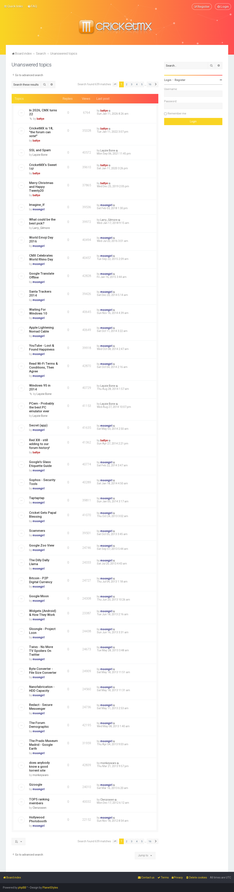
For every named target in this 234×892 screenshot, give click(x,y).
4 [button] (136, 84)
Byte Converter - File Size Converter (42, 670)
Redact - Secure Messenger (40, 706)
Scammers (37, 530)
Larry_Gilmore (41, 227)
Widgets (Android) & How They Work (42, 612)
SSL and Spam (40, 150)
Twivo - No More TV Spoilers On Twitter (41, 650)
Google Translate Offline (41, 275)
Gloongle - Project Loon (42, 630)
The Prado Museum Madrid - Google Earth (43, 744)
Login (167, 79)
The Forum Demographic (39, 724)
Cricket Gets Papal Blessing (42, 514)
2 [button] (126, 84)
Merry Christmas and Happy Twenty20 (41, 186)
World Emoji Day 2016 (41, 239)
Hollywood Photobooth (38, 819)
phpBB (22, 887)
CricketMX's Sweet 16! (43, 166)
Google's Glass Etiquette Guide (40, 463)
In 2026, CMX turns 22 (43, 112)
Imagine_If (36, 204)
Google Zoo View (41, 545)
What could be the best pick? (42, 221)
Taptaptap (36, 498)
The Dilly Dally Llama (39, 562)
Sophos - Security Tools (42, 482)
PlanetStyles (50, 887)
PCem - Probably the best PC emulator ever (41, 407)
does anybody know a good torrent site (39, 766)
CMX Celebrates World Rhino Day (41, 257)
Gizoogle (35, 784)
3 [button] (131, 84)
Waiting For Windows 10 (38, 311)
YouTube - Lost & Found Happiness (42, 347)
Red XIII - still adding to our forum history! (39, 443)
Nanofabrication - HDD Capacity (42, 688)
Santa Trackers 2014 (40, 293)
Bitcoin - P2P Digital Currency (40, 580)
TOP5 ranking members (39, 801)
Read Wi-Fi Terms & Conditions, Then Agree (43, 367)
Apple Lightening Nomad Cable (41, 329)
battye (40, 118)
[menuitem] (32, 6)
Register (180, 79)
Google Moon (39, 596)
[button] (115, 84)
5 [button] (141, 84)
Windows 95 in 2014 (39, 387)
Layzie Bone (40, 154)
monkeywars (41, 774)
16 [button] (149, 84)
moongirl (39, 209)
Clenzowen (39, 807)
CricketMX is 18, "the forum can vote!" (41, 132)
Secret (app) (38, 425)
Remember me (177, 113)
